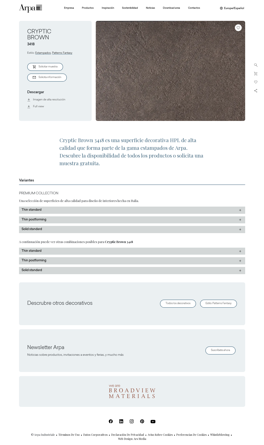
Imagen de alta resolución (46, 99)
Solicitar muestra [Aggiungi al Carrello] (45, 66)
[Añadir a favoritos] (238, 28)
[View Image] (170, 71)
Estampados (43, 53)
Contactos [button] (194, 8)
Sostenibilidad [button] (130, 8)
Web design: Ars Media (132, 439)
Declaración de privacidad (127, 434)
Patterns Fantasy (62, 53)
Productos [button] (88, 8)
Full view (35, 106)
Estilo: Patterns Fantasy (218, 303)
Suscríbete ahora (220, 350)
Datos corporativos (95, 434)
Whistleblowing (220, 434)
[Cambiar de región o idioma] (232, 8)
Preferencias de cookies (191, 434)
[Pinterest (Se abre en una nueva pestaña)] (142, 421)
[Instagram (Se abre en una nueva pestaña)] (131, 421)
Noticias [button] (150, 8)
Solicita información (47, 77)
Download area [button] (171, 8)
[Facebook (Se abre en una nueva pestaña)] (111, 421)
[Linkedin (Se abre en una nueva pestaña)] (121, 421)
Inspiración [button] (108, 8)
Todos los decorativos (178, 303)
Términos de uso (69, 434)
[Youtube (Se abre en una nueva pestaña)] (153, 421)
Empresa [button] (69, 8)
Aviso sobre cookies (160, 434)
